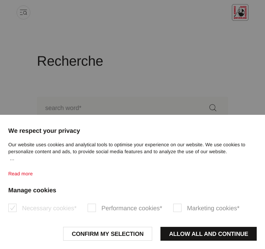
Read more (20, 173)
